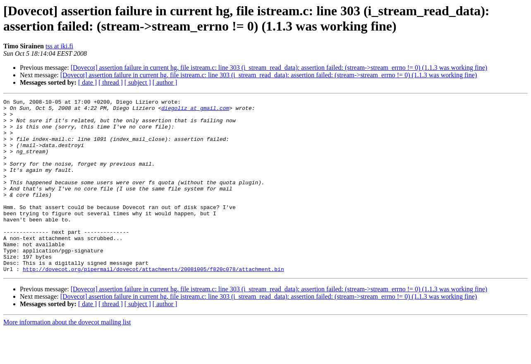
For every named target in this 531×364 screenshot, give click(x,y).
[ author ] (165, 82)
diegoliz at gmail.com (195, 110)
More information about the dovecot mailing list (67, 356)
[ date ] (87, 82)
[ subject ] (137, 82)
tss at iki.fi (59, 46)
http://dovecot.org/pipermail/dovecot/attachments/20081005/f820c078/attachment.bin (153, 303)
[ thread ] (110, 82)
